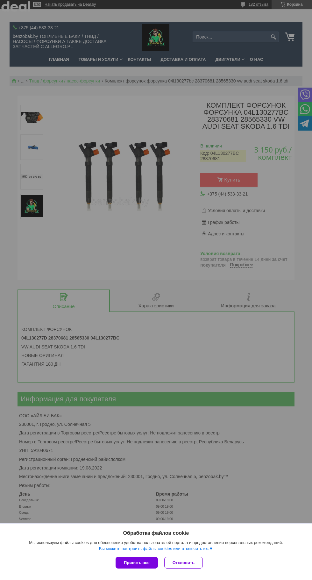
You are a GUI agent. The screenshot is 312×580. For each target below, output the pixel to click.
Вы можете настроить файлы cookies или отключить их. (154, 548)
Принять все (137, 562)
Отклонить (184, 562)
